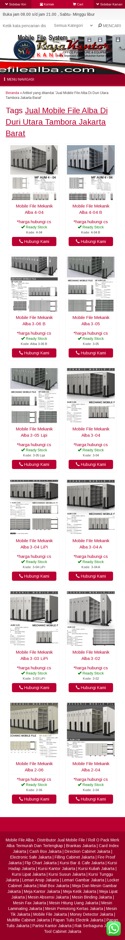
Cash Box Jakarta (45, 851)
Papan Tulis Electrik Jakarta (78, 920)
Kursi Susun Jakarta (67, 874)
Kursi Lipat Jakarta (29, 874)
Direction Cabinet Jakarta (87, 851)
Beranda (12, 93)
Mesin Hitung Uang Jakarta (73, 903)
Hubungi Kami (34, 241)
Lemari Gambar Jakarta (83, 880)
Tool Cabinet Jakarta (62, 931)
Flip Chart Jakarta (41, 863)
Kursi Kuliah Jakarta (96, 868)
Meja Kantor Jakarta (42, 891)
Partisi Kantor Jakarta (51, 925)
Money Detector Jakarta (91, 914)
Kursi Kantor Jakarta (56, 868)
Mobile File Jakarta (50, 914)
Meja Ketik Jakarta (79, 891)
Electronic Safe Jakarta (31, 857)
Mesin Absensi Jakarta (48, 897)
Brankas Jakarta (81, 845)
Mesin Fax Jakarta (29, 903)
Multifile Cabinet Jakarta (28, 920)
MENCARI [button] (109, 25)
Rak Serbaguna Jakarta (96, 925)
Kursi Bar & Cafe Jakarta (82, 863)
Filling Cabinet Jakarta (75, 857)
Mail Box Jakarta (54, 885)
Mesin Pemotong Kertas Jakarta (74, 908)
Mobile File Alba (20, 840)
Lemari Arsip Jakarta (40, 880)
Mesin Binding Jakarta (92, 897)
